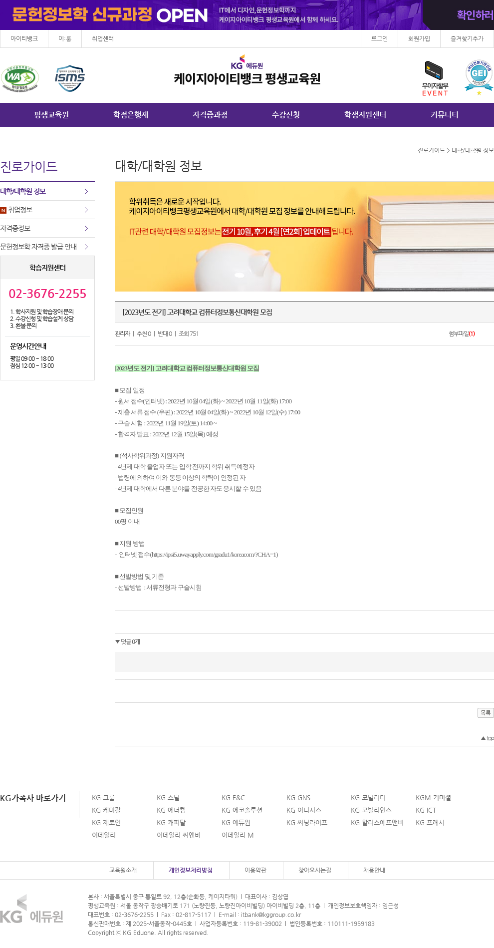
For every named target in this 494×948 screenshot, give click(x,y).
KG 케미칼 (106, 810)
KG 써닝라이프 (306, 822)
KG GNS (298, 797)
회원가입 (419, 38)
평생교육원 (51, 114)
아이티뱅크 (24, 38)
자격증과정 (210, 114)
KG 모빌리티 (368, 797)
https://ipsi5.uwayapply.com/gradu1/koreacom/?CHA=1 (214, 554)
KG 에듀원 (236, 822)
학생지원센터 (365, 114)
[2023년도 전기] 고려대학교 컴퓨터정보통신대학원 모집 (197, 312)
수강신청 (286, 114)
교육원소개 (123, 870)
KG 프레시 (430, 822)
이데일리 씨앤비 (179, 835)
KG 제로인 (106, 822)
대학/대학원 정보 (22, 191)
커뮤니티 (445, 114)
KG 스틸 (168, 797)
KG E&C (233, 797)
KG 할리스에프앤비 (377, 822)
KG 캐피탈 (171, 822)
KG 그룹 (103, 797)
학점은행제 (130, 114)
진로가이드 (431, 150)
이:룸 (64, 38)
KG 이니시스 (303, 810)
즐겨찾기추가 (467, 38)
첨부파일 (462, 333)
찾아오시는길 (314, 870)
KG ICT (426, 810)
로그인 (379, 38)
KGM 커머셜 (433, 797)
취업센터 (103, 38)
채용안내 (374, 870)
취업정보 (16, 210)
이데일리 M (238, 835)
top (487, 737)
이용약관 (255, 870)
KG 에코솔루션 (242, 810)
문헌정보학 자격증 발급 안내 (38, 247)
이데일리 (104, 835)
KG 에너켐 (171, 810)
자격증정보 (15, 228)
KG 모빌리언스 (371, 810)
